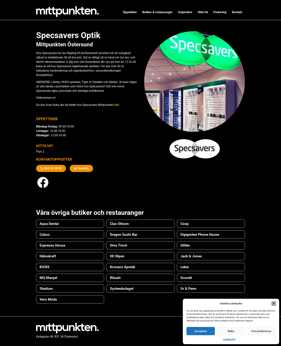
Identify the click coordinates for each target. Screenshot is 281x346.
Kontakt (237, 12)
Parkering (219, 12)
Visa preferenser (261, 331)
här (116, 105)
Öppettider (130, 12)
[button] (274, 303)
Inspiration (185, 12)
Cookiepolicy (229, 339)
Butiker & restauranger (157, 12)
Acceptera (201, 331)
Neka (231, 331)
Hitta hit (203, 12)
